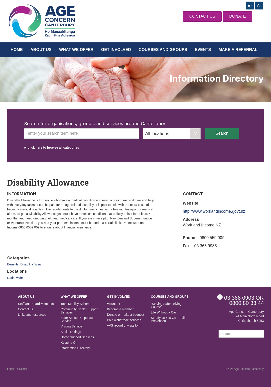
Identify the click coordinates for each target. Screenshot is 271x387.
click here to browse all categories (53, 147)
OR (240, 297)
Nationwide (15, 278)
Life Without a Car (163, 312)
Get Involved (116, 49)
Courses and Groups (163, 49)
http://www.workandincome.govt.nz (214, 211)
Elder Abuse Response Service (77, 319)
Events (203, 49)
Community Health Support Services (79, 311)
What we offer (76, 49)
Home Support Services (77, 337)
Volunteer (113, 304)
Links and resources (32, 314)
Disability (26, 264)
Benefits (13, 264)
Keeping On (69, 342)
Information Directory (75, 348)
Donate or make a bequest (125, 314)
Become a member (120, 309)
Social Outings (71, 332)
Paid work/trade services (124, 320)
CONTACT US (202, 16)
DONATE (237, 16)
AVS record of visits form (124, 325)
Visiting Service (71, 326)
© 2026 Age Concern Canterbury (244, 369)
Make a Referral (238, 49)
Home (17, 49)
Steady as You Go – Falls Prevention (168, 319)
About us (41, 49)
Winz (37, 264)
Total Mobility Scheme (76, 304)
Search (222, 133)
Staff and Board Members (36, 304)
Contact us (25, 309)
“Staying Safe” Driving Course (166, 305)
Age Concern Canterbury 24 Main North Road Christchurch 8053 (246, 316)
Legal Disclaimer (17, 369)
